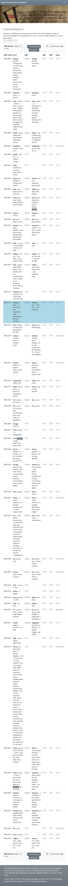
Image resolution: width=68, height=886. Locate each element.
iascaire (15, 550)
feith (20, 728)
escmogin (17, 532)
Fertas (34, 465)
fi (39, 228)
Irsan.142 (59, 647)
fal (14, 294)
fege (19, 200)
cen (19, 705)
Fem (33, 381)
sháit (17, 332)
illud (19, 445)
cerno (16, 753)
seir (21, 730)
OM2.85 (27, 498)
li (22, 656)
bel (14, 239)
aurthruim (16, 740)
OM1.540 (7, 793)
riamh (15, 68)
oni (38, 259)
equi (33, 276)
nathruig (16, 525)
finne (17, 757)
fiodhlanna (35, 619)
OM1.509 (7, 254)
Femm (15, 363)
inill (17, 600)
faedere (16, 168)
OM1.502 (7, 178)
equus (20, 265)
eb (38, 138)
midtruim (19, 742)
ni (19, 691)
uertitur (16, 469)
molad (15, 663)
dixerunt (16, 82)
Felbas (15, 254)
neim (20, 612)
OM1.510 (7, 265)
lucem (15, 205)
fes (14, 256)
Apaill (20, 108)
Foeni (34, 387)
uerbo (15, 750)
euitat (15, 518)
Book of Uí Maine (31, 879)
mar (38, 465)
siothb (35, 820)
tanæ (20, 512)
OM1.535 (7, 623)
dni (34, 142)
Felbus (34, 254)
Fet (14, 516)
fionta (34, 760)
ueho (34, 215)
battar (34, 347)
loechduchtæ (17, 507)
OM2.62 (27, 93)
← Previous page (34, 47)
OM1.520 (7, 424)
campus (16, 343)
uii (15, 665)
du (19, 269)
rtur (33, 181)
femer (34, 374)
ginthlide (35, 108)
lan (14, 332)
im (16, 294)
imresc (15, 707)
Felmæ (15, 292)
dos (18, 672)
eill (39, 632)
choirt (17, 458)
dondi (15, 261)
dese (33, 762)
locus (37, 762)
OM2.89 (27, 603)
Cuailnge (16, 288)
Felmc (34, 303)
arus (16, 587)
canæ (15, 672)
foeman (16, 338)
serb (14, 259)
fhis (18, 307)
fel (21, 254)
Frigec (15, 838)
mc (36, 352)
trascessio (35, 63)
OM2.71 (27, 225)
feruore (16, 426)
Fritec (34, 838)
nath (20, 688)
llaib (14, 120)
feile (14, 250)
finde (34, 764)
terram (37, 222)
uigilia (15, 625)
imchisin (16, 762)
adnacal (16, 451)
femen (16, 534)
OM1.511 (7, 292)
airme (19, 698)
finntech (35, 825)
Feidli (15, 154)
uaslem (15, 686)
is (21, 259)
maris (34, 370)
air (39, 784)
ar (20, 113)
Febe (14, 106)
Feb (14, 101)
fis (39, 254)
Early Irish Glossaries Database (13, 2)
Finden (34, 782)
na (17, 120)
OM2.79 (27, 380)
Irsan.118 (59, 336)
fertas (19, 472)
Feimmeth (17, 381)
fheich (34, 634)
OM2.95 (27, 838)
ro (18, 148)
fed (39, 120)
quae (16, 441)
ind (20, 248)
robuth (17, 66)
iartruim (19, 744)
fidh (20, 154)
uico (20, 585)
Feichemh (35, 183)
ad (37, 467)
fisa (39, 467)
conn (17, 700)
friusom (16, 553)
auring (18, 733)
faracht (34, 391)
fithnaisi (16, 617)
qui (21, 82)
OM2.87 (27, 559)
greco (21, 748)
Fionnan (35, 773)
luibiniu (34, 367)
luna (14, 108)
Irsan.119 (59, 363)
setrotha (20, 721)
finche (34, 807)
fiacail (15, 237)
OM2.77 (27, 336)
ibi (34, 467)
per (14, 780)
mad (19, 117)
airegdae (16, 122)
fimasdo (35, 753)
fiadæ (15, 148)
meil (18, 845)
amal (16, 245)
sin (21, 122)
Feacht (34, 213)
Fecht (15, 213)
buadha (34, 505)
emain (15, 705)
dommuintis (17, 115)
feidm (15, 383)
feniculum (35, 795)
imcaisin (34, 769)
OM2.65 (27, 146)
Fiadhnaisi (36, 146)
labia (38, 232)
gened (34, 117)
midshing (16, 735)
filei (14, 649)
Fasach (34, 59)
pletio (20, 325)
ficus (14, 561)
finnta (20, 755)
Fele (14, 243)
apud (20, 111)
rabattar (35, 274)
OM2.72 (27, 243)
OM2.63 (27, 101)
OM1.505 (7, 213)
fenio (35, 389)
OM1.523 (7, 449)
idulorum (16, 502)
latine (34, 66)
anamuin (16, 682)
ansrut (15, 670)
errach (17, 402)
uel (39, 178)
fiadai (15, 135)
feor (17, 775)
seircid (15, 654)
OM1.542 (7, 828)
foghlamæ (17, 312)
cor (16, 151)
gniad (21, 813)
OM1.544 (7, 838)
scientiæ (16, 321)
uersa (20, 492)
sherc (15, 307)
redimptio (37, 140)
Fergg (15, 424)
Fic (33, 559)
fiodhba (34, 614)
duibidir (16, 805)
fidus (21, 597)
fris (14, 845)
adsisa (15, 476)
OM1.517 (7, 387)
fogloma (35, 310)
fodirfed (16, 127)
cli (19, 670)
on (20, 168)
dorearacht (17, 70)
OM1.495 (7, 59)
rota (14, 472)
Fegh (34, 189)
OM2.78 (27, 363)
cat (16, 281)
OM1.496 (7, 93)
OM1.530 (7, 585)
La (14, 716)
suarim (15, 726)
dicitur (19, 73)
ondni (15, 795)
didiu (15, 760)
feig (14, 630)
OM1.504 (7, 198)
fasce (15, 95)
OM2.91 (27, 748)
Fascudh (35, 93)
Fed (33, 325)
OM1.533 (7, 603)
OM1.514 (7, 336)
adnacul (34, 451)
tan (38, 381)
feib (21, 127)
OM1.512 (7, 302)
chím (36, 755)
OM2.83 (27, 464)
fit (19, 527)
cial (33, 625)
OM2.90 (27, 609)
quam (15, 445)
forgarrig (16, 283)
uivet (34, 518)
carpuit (15, 467)
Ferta (15, 449)
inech (36, 625)
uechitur (16, 181)
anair (15, 698)
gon (35, 800)
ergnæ (15, 695)
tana (37, 509)
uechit (15, 185)
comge (15, 161)
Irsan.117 (59, 828)
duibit (35, 805)
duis (14, 712)
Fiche (15, 591)
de (14, 84)
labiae (15, 235)
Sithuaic (16, 818)
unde (15, 73)
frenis (20, 430)
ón (14, 402)
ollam (19, 668)
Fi (13, 610)
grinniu (15, 97)
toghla (34, 512)
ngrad (19, 665)
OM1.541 (7, 811)
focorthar (16, 299)
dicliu (19, 237)
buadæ (15, 505)
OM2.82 (27, 449)
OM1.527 (7, 515)
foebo (38, 101)
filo (33, 305)
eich (20, 272)
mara (15, 474)
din (20, 787)
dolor (15, 574)
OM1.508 (7, 243)
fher (19, 777)
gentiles (16, 113)
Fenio (20, 387)
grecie (19, 232)
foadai (34, 135)
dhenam (35, 458)
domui (20, 205)
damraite (37, 350)
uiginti (15, 594)
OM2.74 (27, 265)
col (16, 693)
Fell (14, 265)
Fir (14, 828)
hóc (16, 84)
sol (19, 106)
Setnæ (19, 815)
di (18, 695)
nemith (15, 688)
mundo (15, 87)
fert (19, 461)
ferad (20, 279)
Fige (14, 638)
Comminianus (18, 413)
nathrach (16, 543)
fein (38, 387)
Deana (15, 111)
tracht (15, 529)
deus (21, 133)
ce (18, 68)
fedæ (19, 296)
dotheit (17, 539)
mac (14, 310)
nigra (18, 800)
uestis (15, 500)
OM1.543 (7, 834)
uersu (34, 494)
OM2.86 (27, 515)
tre (35, 777)
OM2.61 (27, 59)
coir (14, 461)
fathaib (15, 728)
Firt (14, 835)
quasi (15, 200)
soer (14, 721)
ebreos (19, 138)
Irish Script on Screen (38, 881)
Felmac (16, 303)
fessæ (16, 509)
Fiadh (34, 603)
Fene (15, 387)
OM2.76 (27, 325)
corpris (35, 566)
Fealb (34, 265)
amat (18, 649)
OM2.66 (27, 178)
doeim (20, 245)
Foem (34, 363)
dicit (14, 415)
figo (14, 228)
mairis (15, 370)
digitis (15, 486)
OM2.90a (27, 623)
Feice (15, 198)
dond (21, 522)
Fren (14, 430)
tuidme (18, 239)
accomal (16, 170)
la (17, 157)
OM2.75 (27, 302)
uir (14, 408)
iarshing (16, 737)
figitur (15, 222)
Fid (14, 597)
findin (34, 784)
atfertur (16, 479)
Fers (14, 492)
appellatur (16, 420)
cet (20, 454)
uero (18, 828)
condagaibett (18, 555)
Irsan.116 (59, 498)
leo (14, 157)
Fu (33, 610)
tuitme (34, 228)
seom (15, 117)
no (33, 256)
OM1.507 (7, 225)
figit (14, 191)
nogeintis (16, 124)
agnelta (38, 354)
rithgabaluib (17, 435)
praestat (20, 202)
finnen (15, 782)
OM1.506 (7, 219)
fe (32, 352)
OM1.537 (7, 647)
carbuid (34, 476)
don (37, 787)
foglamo (16, 656)
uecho (15, 215)
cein (14, 279)
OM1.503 (7, 189)
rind (20, 120)
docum (15, 541)
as (32, 261)
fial (16, 248)
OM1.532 (7, 597)
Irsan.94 (58, 609)
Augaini (15, 813)
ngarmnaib (17, 643)
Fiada (15, 133)
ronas (38, 148)
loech (17, 789)
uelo (33, 245)
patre (15, 389)
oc (16, 456)
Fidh (33, 597)
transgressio (17, 63)
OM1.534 (7, 609)
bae (19, 294)
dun (20, 822)
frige (20, 843)
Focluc (15, 730)
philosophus (17, 316)
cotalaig (16, 546)
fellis (20, 261)
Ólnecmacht (18, 276)
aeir (20, 658)
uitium (19, 574)
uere (19, 400)
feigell (34, 632)
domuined (35, 106)
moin (20, 719)
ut (19, 389)
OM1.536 (7, 638)
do (14, 458)
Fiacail (34, 225)
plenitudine (36, 327)
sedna (38, 818)
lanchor (15, 714)
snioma (34, 483)
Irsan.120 (59, 146)
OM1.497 (7, 101)
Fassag (15, 59)
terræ (20, 222)
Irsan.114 (59, 559)
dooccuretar (17, 520)
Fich (14, 585)
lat (14, 757)
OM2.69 (27, 213)
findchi (15, 807)
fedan (19, 172)
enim (19, 135)
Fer (14, 400)
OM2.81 (27, 400)
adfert (34, 472)
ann (21, 66)
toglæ (15, 512)
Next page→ (34, 50)
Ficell (15, 623)
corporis (16, 577)
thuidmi (16, 230)
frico (14, 841)
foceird (15, 527)
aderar (34, 802)
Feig (14, 189)
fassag (15, 75)
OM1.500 (7, 154)
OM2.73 (27, 254)
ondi (17, 559)
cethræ (15, 159)
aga (35, 456)
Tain (18, 286)
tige (18, 198)
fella (33, 269)
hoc (19, 443)
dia (39, 133)
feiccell (15, 627)
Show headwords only (10, 40)
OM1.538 (7, 748)
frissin (20, 529)
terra (18, 780)
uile (20, 536)
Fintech (16, 811)
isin (22, 527)
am (15, 777)
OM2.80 (27, 387)
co (19, 726)
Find (14, 773)
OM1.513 (7, 325)
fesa (33, 509)
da (38, 347)
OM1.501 (7, 165)
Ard (14, 700)
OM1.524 (7, 464)
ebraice (15, 61)
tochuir (36, 520)
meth (34, 383)
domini (15, 142)
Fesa (33, 498)
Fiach (15, 178)
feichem (16, 183)
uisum (18, 191)
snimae (20, 481)
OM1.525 (7, 492)
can (20, 702)
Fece (33, 198)
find (19, 782)
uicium (34, 563)
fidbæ (19, 614)
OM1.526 (7, 498)
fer (14, 274)
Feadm (34, 336)
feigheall (35, 623)
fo (19, 391)
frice (38, 843)
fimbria (15, 365)
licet (14, 411)
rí (39, 347)
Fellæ (19, 267)
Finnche (16, 793)
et (21, 106)
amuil (38, 775)
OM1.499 (7, 146)
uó (22, 286)
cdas (34, 194)
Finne (15, 748)
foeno (20, 773)
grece (34, 232)
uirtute (19, 408)
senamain (16, 723)
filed (14, 668)
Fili (14, 647)
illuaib (38, 111)
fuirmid (19, 675)
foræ (17, 661)
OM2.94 (27, 811)
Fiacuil (15, 225)
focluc (15, 677)
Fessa (15, 498)
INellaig (16, 679)
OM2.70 (27, 219)
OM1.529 (7, 572)
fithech (34, 627)
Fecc (33, 219)
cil (36, 230)
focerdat (16, 548)
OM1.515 (7, 363)
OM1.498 (7, 133)
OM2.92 (27, 773)
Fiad (14, 165)
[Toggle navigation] (64, 2)
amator (15, 319)
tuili (34, 469)
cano (14, 702)
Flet (14, 325)
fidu (38, 561)
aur (35, 815)
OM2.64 (27, 133)
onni (35, 559)
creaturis (16, 194)
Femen (15, 336)
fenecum (16, 798)
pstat (35, 202)
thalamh (35, 780)
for (14, 733)
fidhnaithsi (35, 617)
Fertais (15, 465)
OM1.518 (7, 400)
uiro (18, 406)
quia (19, 178)
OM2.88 (27, 597)
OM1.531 (7, 591)
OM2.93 (27, 793)
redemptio (17, 140)
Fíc (14, 559)
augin (34, 813)
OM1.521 (7, 430)
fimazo (20, 750)
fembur (15, 372)
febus (16, 104)
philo (14, 305)
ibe (22, 474)
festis (34, 500)
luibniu (15, 367)
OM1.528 (7, 559)
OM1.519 (7, 406)
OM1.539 (7, 773)
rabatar (16, 272)
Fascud (15, 93)
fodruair (35, 120)
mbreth (15, 77)
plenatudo (17, 330)
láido (20, 714)
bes (17, 522)
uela (21, 243)
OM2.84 (27, 492)
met (19, 383)
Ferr (14, 438)
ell (20, 627)
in (40, 106)
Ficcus (15, 572)
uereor (15, 443)
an (33, 151)
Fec (14, 219)
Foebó (20, 101)
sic (18, 248)
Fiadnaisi (16, 146)
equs (33, 267)
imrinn (15, 709)
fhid (14, 606)
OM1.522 (7, 438)
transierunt (17, 89)
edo (16, 327)
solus (19, 760)
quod (15, 80)
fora (17, 658)
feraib (15, 454)
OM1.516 (7, 380)
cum (20, 469)
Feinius (15, 396)
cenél (15, 536)
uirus (18, 415)
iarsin (15, 286)
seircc (38, 305)
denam (20, 456)
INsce (20, 709)
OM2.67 (27, 189)
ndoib (15, 129)
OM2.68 (27, 198)
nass (21, 148)
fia (34, 148)
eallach (15, 691)
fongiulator (17, 394)
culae (21, 230)
